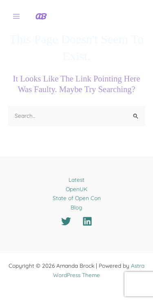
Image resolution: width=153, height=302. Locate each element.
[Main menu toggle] (16, 16)
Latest (76, 179)
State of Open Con (77, 197)
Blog (76, 207)
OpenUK (76, 188)
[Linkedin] (87, 221)
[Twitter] (66, 221)
